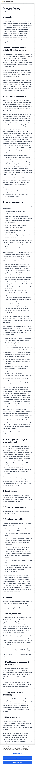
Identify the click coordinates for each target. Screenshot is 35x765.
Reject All (17, 758)
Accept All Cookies (17, 762)
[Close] (32, 747)
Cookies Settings (17, 754)
